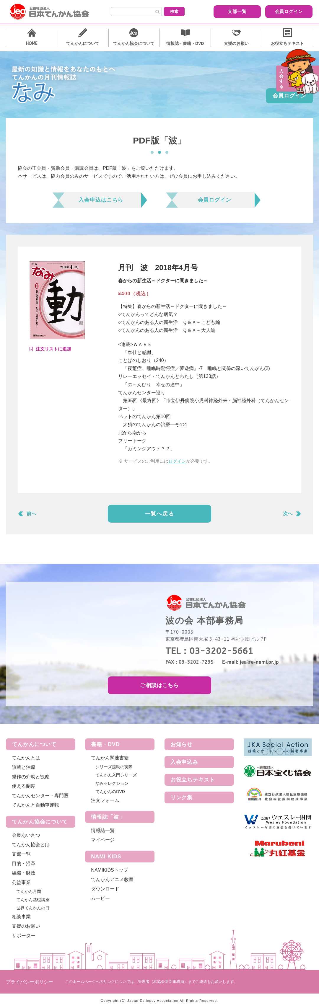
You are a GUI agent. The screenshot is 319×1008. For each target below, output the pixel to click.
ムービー (100, 898)
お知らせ (181, 744)
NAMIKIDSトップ (109, 869)
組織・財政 (23, 872)
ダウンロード (105, 888)
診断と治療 (23, 767)
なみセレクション (111, 783)
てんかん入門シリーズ (116, 775)
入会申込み (184, 762)
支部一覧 (229, 11)
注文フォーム (105, 800)
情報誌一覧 (103, 830)
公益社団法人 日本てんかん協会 (54, 11)
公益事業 (21, 882)
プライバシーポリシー (29, 981)
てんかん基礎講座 (32, 899)
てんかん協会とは (31, 844)
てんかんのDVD (110, 791)
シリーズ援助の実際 (114, 766)
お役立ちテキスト (192, 780)
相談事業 (21, 916)
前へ (31, 513)
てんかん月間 (28, 891)
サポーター (23, 935)
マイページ (103, 839)
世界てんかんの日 (32, 908)
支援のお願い (26, 926)
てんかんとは (26, 757)
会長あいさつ (26, 835)
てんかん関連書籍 (110, 757)
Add (50, 349)
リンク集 (181, 797)
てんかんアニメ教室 (112, 879)
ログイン (177, 461)
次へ (287, 513)
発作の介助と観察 (31, 776)
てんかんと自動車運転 (35, 805)
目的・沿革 (23, 863)
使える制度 (23, 786)
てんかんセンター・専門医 (40, 795)
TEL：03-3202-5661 (209, 651)
